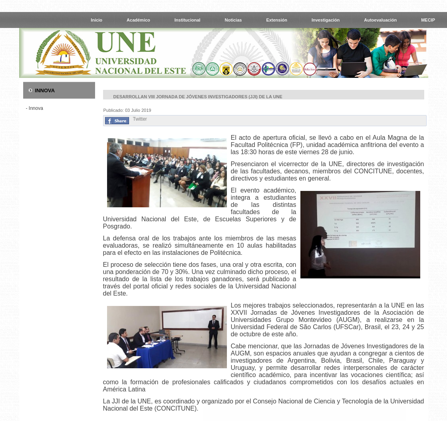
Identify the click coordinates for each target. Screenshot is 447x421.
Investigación (326, 20)
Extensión (276, 20)
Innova (36, 108)
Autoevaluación (380, 20)
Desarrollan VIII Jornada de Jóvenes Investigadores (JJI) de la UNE (197, 96)
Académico (138, 20)
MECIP (428, 20)
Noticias (233, 20)
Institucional (188, 20)
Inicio (96, 20)
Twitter (140, 119)
